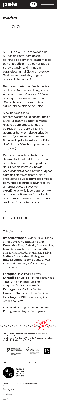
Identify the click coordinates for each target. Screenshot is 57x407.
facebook (7, 394)
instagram (8, 389)
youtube (7, 399)
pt (33, 4)
